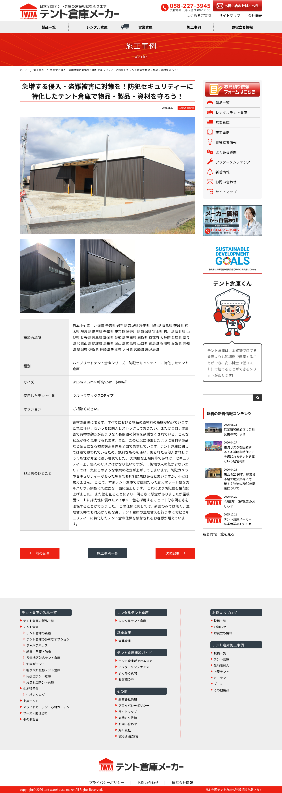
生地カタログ (35, 694)
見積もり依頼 (128, 718)
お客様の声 (126, 679)
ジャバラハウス (37, 645)
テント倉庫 (31, 627)
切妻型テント (35, 664)
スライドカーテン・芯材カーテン (46, 707)
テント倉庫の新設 (38, 633)
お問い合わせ (226, 181)
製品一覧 (48, 27)
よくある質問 (226, 152)
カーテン (220, 677)
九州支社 (125, 730)
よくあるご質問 (198, 15)
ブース (218, 684)
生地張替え (31, 688)
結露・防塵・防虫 (38, 651)
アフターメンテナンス (232, 162)
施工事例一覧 (107, 553)
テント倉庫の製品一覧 (38, 620)
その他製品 (31, 719)
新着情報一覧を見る (218, 534)
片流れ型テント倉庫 (40, 682)
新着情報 (222, 172)
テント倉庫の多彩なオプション (47, 639)
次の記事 (172, 553)
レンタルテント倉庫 (231, 112)
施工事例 (194, 27)
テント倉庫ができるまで (135, 661)
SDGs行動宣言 (128, 736)
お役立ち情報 (242, 27)
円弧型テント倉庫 (38, 676)
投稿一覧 (220, 620)
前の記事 (42, 553)
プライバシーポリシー (134, 705)
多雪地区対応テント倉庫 (43, 657)
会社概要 (255, 15)
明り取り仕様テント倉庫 (43, 670)
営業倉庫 (145, 27)
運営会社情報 (128, 699)
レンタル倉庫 (97, 27)
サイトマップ (229, 15)
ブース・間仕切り (35, 713)
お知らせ (220, 627)
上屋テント (31, 701)
